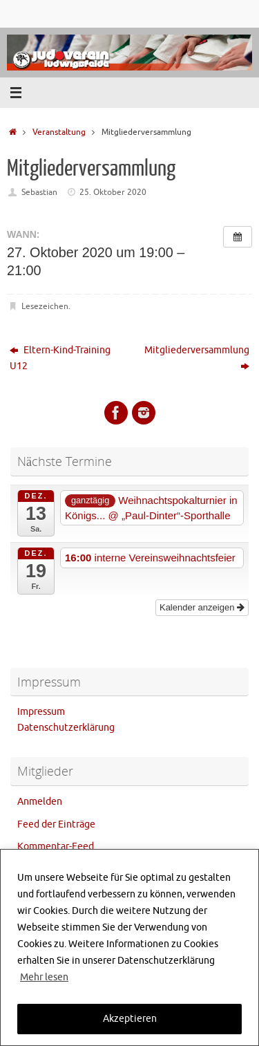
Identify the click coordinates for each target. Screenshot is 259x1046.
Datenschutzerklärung (66, 728)
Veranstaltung (59, 132)
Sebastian (39, 192)
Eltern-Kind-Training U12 (60, 358)
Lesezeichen (44, 306)
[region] (129, 947)
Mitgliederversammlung (196, 358)
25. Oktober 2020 (112, 192)
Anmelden (39, 801)
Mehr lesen (44, 977)
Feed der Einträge (56, 824)
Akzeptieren (130, 1019)
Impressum (41, 712)
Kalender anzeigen (202, 607)
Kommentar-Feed (55, 846)
